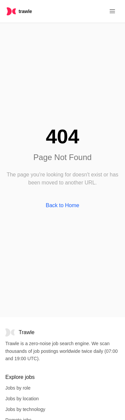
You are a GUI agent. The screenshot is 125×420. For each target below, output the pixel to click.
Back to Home (62, 205)
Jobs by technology (25, 409)
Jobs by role (17, 388)
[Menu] (112, 11)
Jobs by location (22, 398)
